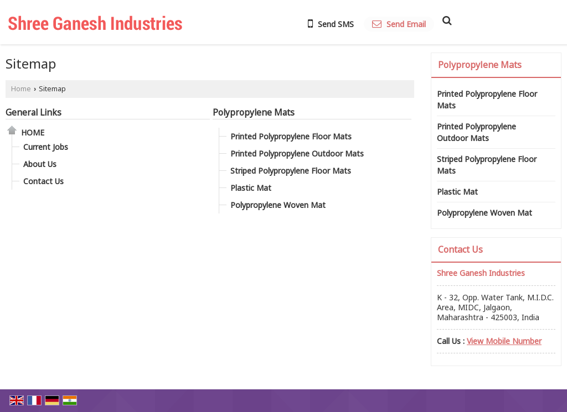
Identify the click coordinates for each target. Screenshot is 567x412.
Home (21, 88)
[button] (504, 341)
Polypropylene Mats (254, 112)
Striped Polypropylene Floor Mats (290, 170)
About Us (39, 164)
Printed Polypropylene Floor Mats (291, 136)
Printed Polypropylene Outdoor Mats (297, 153)
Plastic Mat (250, 187)
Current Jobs (45, 147)
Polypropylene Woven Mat (278, 205)
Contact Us (43, 181)
